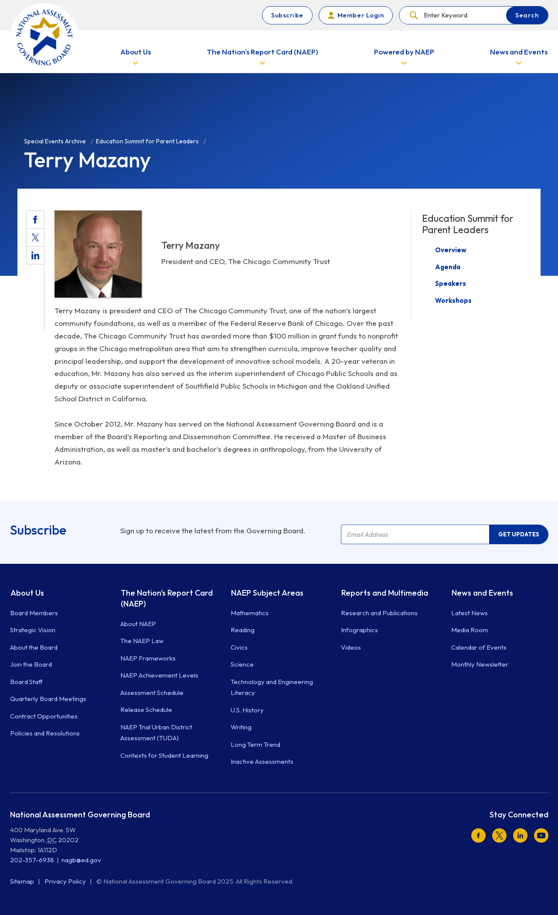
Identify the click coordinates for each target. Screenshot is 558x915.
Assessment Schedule (152, 692)
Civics (239, 647)
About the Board (34, 647)
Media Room (469, 630)
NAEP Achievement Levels (159, 675)
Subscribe (287, 15)
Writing (241, 727)
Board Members (34, 613)
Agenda (447, 267)
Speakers (450, 283)
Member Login (360, 15)
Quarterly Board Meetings (48, 699)
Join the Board (31, 664)
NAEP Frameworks (148, 658)
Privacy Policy (65, 881)
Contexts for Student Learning (164, 755)
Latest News (469, 613)
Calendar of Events (479, 647)
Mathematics (250, 613)
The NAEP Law (141, 641)
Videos (351, 647)
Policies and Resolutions (45, 733)
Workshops (453, 300)
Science (242, 664)
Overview (450, 250)
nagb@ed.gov (81, 860)
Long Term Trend (255, 744)
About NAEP (138, 624)
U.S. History (247, 710)
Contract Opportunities (44, 716)
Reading (243, 630)
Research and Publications (379, 613)
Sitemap (22, 881)
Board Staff (26, 682)
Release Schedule (146, 709)
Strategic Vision (32, 630)
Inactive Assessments (262, 761)
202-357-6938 (32, 860)
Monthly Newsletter (479, 664)
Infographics (359, 630)
